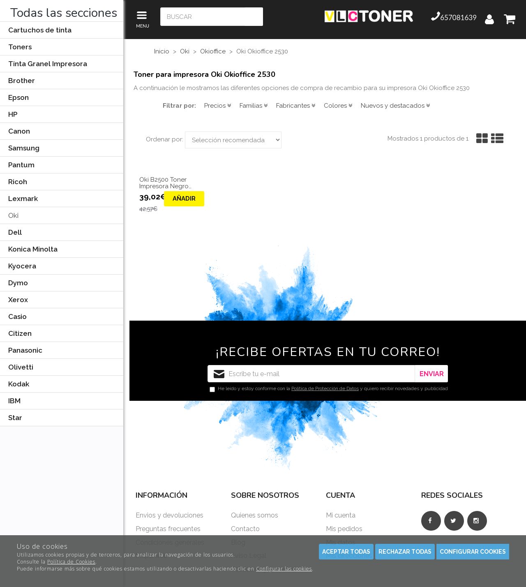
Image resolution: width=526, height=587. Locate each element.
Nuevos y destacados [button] (395, 105)
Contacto (245, 529)
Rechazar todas (404, 551)
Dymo (18, 283)
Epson (18, 97)
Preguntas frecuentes (168, 529)
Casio (17, 316)
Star (15, 418)
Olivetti (20, 367)
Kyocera (22, 266)
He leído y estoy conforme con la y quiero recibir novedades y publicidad (329, 389)
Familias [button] (254, 105)
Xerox (18, 300)
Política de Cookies (71, 561)
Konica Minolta (33, 249)
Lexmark (23, 198)
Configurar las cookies (284, 568)
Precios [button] (217, 105)
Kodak (18, 384)
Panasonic (25, 350)
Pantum (21, 165)
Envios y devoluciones (169, 515)
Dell (15, 232)
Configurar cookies (473, 551)
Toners (20, 47)
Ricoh (17, 182)
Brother (21, 80)
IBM (14, 401)
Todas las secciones (63, 13)
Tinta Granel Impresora (47, 64)
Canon (19, 131)
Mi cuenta (340, 515)
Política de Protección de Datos (325, 388)
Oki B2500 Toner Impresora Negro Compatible (164, 183)
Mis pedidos (344, 529)
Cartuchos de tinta (40, 30)
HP (12, 114)
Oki (13, 215)
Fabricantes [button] (296, 105)
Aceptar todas (346, 551)
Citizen (20, 333)
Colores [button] (338, 105)
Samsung (23, 148)
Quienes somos (254, 515)
